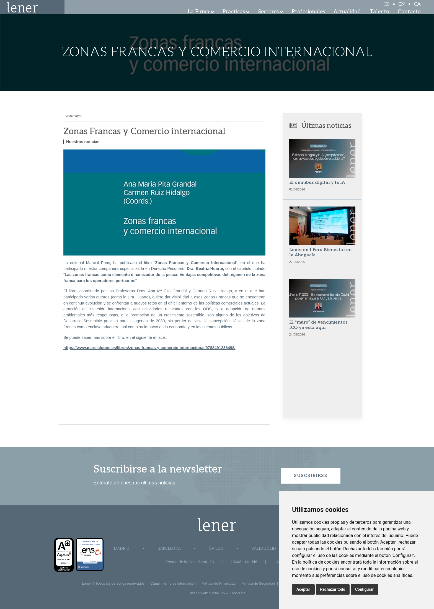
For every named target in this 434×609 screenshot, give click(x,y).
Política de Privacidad (219, 583)
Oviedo (216, 548)
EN (401, 9)
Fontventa (238, 593)
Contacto (409, 19)
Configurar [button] (364, 589)
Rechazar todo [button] (332, 589)
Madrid (122, 548)
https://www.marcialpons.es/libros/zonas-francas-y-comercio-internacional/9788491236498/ (149, 347)
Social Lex (217, 593)
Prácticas (234, 19)
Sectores (268, 19)
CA (417, 9)
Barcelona (169, 548)
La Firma (199, 19)
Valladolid (264, 548)
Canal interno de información (173, 583)
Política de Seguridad (258, 583)
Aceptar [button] (303, 589)
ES (386, 9)
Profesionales (308, 19)
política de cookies (321, 562)
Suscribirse (310, 475)
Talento (379, 19)
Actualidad (347, 19)
